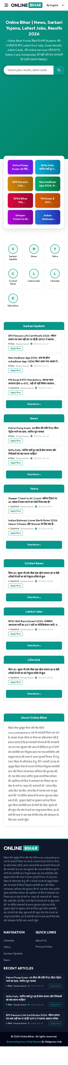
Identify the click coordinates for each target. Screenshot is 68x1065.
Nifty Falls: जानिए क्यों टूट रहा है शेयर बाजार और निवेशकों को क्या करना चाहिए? (32, 451)
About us (41, 940)
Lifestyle (9, 940)
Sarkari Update (13, 953)
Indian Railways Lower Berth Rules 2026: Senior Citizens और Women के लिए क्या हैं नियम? (33, 522)
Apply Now (15, 348)
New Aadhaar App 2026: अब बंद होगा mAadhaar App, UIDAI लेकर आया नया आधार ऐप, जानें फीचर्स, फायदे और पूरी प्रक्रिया (34, 359)
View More (34, 404)
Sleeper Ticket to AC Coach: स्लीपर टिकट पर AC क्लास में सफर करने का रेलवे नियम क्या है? (32, 500)
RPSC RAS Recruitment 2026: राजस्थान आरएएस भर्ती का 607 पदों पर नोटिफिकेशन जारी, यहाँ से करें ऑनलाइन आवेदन (33, 623)
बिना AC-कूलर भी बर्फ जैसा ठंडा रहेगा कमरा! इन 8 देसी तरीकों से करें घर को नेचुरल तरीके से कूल (33, 574)
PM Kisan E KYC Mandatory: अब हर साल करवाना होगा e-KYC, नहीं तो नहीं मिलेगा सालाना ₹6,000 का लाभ (31, 381)
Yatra (7, 947)
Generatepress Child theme (23, 1041)
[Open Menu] (6, 5)
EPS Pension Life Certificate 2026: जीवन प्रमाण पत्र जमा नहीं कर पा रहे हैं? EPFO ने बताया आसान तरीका (32, 337)
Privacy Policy (44, 946)
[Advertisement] (34, 110)
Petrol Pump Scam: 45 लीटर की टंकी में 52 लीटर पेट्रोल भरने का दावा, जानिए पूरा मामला (33, 429)
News (7, 960)
